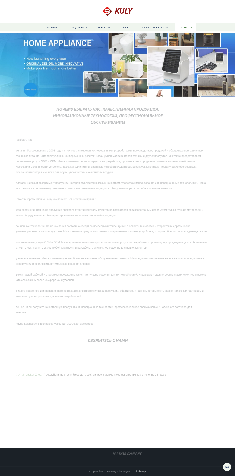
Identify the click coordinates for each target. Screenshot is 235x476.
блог (126, 27)
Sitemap (142, 471)
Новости (103, 27)
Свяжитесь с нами (155, 27)
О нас (185, 27)
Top (227, 467)
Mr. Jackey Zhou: (29, 376)
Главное (52, 27)
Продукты (77, 27)
